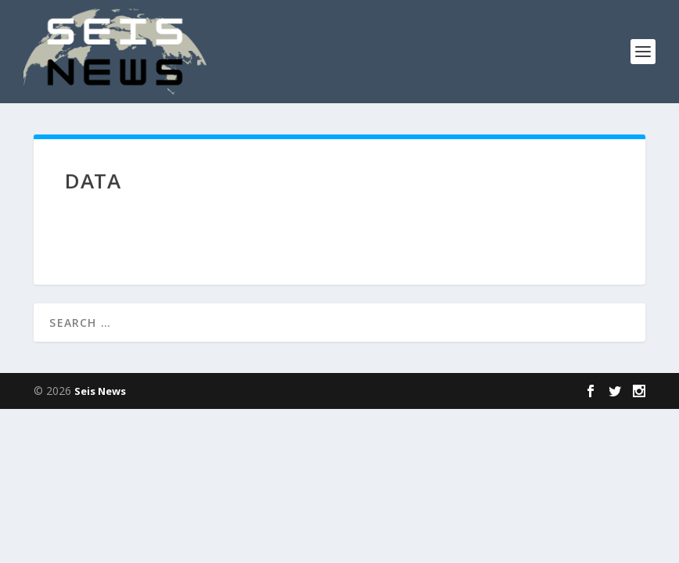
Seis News (100, 391)
